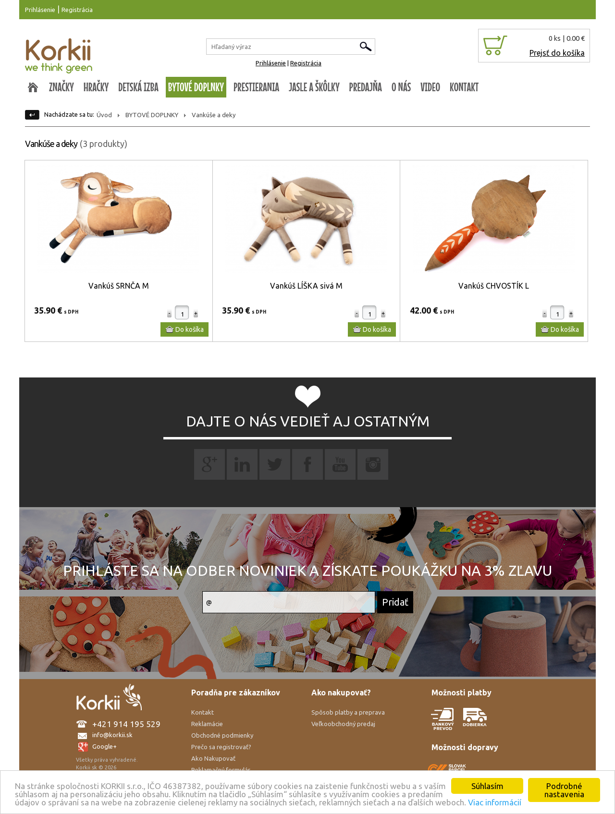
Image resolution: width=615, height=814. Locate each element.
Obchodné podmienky (222, 735)
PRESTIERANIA (256, 87)
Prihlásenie (40, 9)
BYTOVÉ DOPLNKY (196, 87)
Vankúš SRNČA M (118, 286)
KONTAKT (464, 87)
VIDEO (430, 87)
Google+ (104, 746)
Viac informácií (494, 802)
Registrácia (77, 9)
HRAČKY (96, 87)
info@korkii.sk (112, 734)
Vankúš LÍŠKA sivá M (306, 286)
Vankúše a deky (213, 114)
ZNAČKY (61, 87)
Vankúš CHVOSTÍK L (493, 286)
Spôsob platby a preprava (348, 712)
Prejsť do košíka (557, 53)
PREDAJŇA (365, 87)
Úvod (104, 114)
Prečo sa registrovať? (221, 746)
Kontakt (202, 712)
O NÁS (401, 87)
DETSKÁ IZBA (138, 87)
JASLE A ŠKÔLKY (314, 87)
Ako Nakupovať (213, 758)
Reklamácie (207, 723)
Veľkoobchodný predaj (343, 723)
